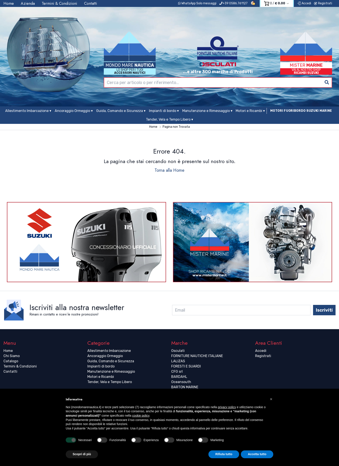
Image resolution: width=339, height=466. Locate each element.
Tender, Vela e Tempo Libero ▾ (169, 119)
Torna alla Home (169, 170)
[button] (271, 399)
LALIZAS (178, 361)
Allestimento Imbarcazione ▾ (28, 111)
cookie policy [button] (140, 415)
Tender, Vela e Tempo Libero (109, 382)
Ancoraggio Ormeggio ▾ (74, 111)
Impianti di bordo (101, 366)
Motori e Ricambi (100, 377)
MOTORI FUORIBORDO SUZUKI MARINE (301, 111)
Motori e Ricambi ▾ (250, 111)
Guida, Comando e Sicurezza (110, 361)
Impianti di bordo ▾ (164, 111)
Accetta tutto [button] (257, 454)
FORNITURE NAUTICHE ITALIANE (197, 356)
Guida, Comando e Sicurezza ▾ (121, 111)
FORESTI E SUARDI (186, 366)
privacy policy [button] (227, 407)
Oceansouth (181, 382)
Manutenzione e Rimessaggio (111, 371)
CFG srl (177, 371)
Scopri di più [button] (82, 454)
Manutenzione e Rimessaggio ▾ (207, 111)
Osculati (178, 351)
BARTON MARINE (184, 387)
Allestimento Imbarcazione (109, 351)
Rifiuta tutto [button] (223, 454)
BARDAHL (179, 377)
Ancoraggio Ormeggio (105, 356)
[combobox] (218, 82)
